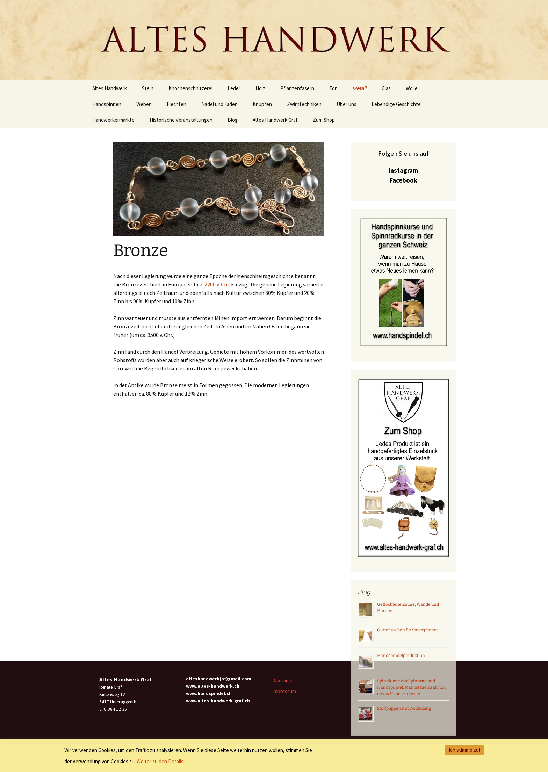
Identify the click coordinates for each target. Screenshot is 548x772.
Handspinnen (106, 104)
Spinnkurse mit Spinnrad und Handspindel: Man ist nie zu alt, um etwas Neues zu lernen (411, 687)
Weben (144, 104)
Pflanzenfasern (297, 88)
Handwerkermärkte (113, 119)
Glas (386, 88)
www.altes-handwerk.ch (212, 686)
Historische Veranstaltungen (181, 119)
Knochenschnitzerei (190, 88)
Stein (147, 88)
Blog (233, 119)
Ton (333, 88)
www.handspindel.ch (209, 693)
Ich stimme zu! (464, 749)
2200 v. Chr (216, 284)
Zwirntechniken (304, 104)
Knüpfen (262, 104)
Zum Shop (324, 119)
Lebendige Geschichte (396, 104)
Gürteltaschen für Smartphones (408, 630)
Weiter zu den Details (160, 761)
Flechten (176, 104)
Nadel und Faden (219, 104)
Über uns (346, 104)
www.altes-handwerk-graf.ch (218, 701)
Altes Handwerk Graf (275, 119)
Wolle (412, 88)
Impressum (284, 691)
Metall (360, 88)
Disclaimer (283, 680)
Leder (234, 88)
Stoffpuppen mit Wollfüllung (404, 708)
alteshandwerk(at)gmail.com (218, 679)
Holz (260, 88)
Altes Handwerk (109, 88)
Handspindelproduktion (401, 655)
